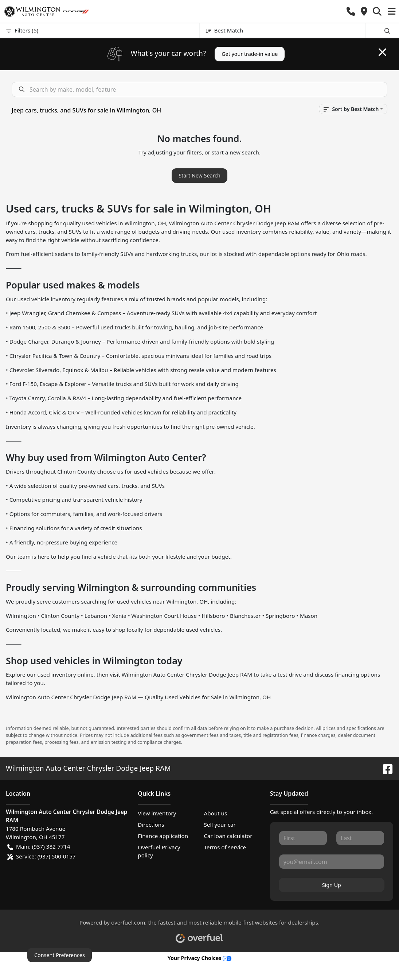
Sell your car (219, 824)
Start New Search (199, 175)
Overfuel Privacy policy (159, 851)
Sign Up (331, 884)
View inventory (157, 813)
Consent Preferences (59, 955)
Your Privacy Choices (200, 958)
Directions (151, 824)
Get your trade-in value (250, 53)
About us (215, 813)
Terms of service (225, 847)
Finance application (163, 835)
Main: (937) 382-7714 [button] (38, 846)
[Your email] (331, 861)
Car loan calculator (228, 835)
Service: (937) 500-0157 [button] (41, 856)
